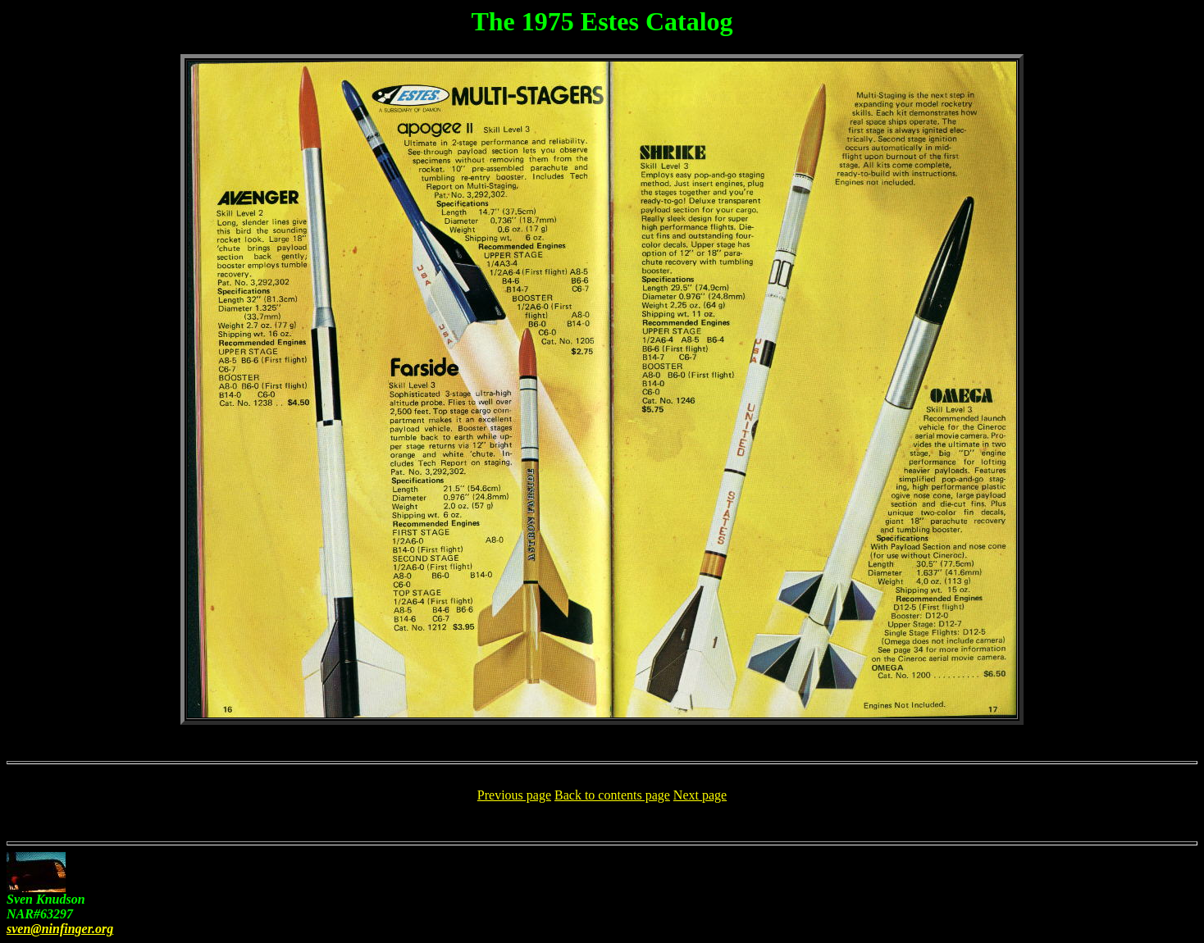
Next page (700, 795)
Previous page (514, 795)
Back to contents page (612, 795)
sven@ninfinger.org (60, 929)
